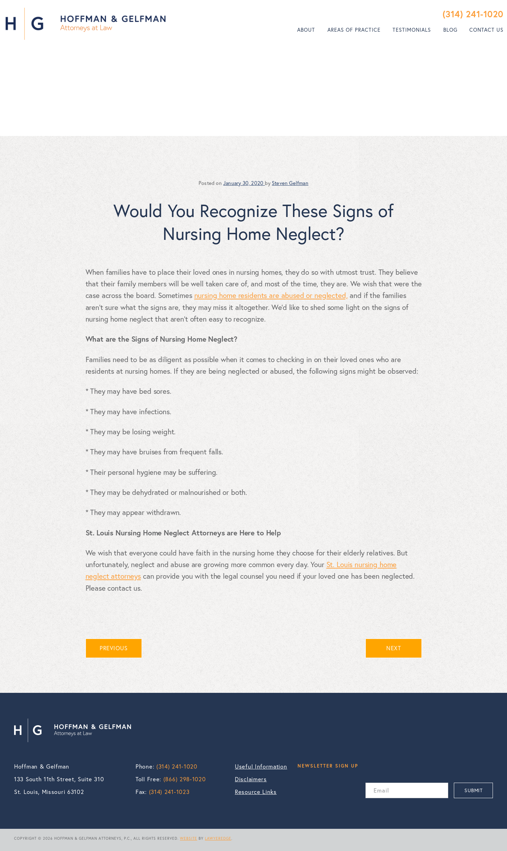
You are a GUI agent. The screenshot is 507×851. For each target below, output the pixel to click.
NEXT (393, 648)
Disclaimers (251, 779)
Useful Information (261, 766)
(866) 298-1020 (184, 779)
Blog (450, 29)
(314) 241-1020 (473, 14)
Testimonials (412, 29)
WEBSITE (188, 838)
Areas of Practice (354, 29)
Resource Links (256, 792)
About (306, 29)
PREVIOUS (113, 648)
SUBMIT (473, 790)
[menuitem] (306, 30)
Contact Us (486, 29)
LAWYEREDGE (218, 838)
